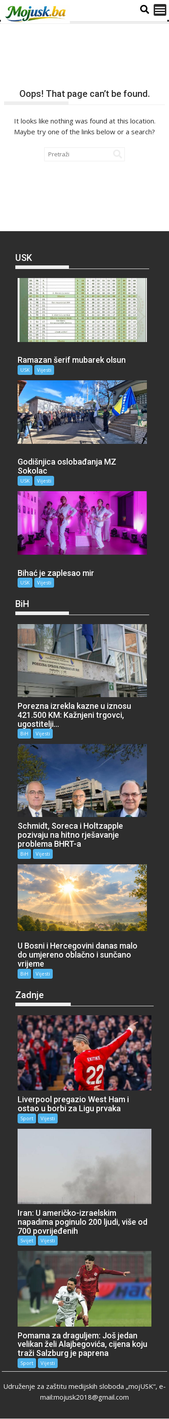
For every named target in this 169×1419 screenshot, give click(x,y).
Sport (26, 1118)
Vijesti (44, 369)
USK (25, 369)
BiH (24, 733)
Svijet (26, 1240)
